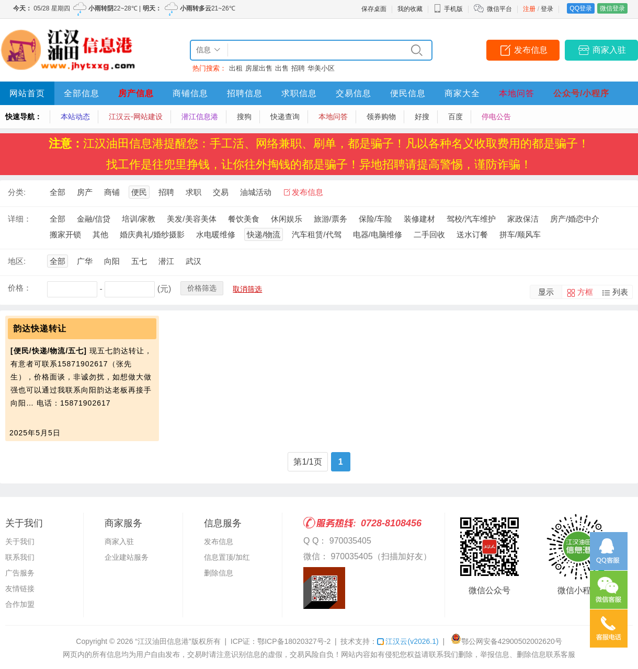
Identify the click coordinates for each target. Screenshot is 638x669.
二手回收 (429, 234)
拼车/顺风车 (520, 234)
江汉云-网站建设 (136, 116)
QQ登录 (580, 8)
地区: (17, 261)
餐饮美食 (243, 218)
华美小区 (321, 68)
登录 (547, 9)
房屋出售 (258, 68)
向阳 (112, 261)
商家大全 (462, 93)
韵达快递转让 (39, 328)
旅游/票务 (330, 218)
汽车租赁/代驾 (316, 234)
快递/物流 (263, 234)
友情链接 (20, 588)
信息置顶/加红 (227, 557)
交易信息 (353, 93)
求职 (193, 192)
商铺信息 (190, 93)
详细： (19, 218)
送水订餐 (472, 234)
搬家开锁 (65, 234)
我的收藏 (410, 9)
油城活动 (255, 192)
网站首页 (27, 93)
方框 (585, 291)
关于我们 (20, 541)
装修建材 (419, 218)
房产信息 (136, 93)
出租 (236, 68)
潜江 (166, 261)
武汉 (193, 261)
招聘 (298, 68)
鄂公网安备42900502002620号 (506, 641)
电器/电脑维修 (377, 234)
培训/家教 (138, 218)
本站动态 (75, 116)
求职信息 (299, 93)
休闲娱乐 (286, 218)
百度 (455, 116)
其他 (100, 234)
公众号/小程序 (581, 93)
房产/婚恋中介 (574, 218)
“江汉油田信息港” (163, 641)
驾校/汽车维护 (471, 218)
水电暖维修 (215, 234)
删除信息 (218, 573)
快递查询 (285, 116)
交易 (221, 192)
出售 (282, 68)
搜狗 (244, 116)
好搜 (422, 116)
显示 (546, 291)
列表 (620, 291)
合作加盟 (20, 604)
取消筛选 (247, 289)
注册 (529, 9)
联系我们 (20, 557)
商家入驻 (609, 49)
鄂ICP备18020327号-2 (294, 641)
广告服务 (20, 573)
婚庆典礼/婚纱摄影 (152, 234)
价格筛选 (202, 288)
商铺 (112, 192)
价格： (19, 287)
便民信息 (408, 93)
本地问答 (516, 93)
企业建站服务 (127, 557)
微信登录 (612, 8)
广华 (85, 261)
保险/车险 (375, 218)
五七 (139, 261)
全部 (57, 192)
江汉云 (407, 641)
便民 (139, 192)
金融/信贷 (93, 218)
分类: (17, 192)
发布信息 (531, 49)
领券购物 (381, 116)
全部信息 (81, 93)
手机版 (448, 9)
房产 (85, 192)
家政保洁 (523, 218)
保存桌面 (373, 9)
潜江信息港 (199, 116)
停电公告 (496, 116)
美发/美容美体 (191, 218)
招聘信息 (245, 93)
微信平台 (499, 9)
